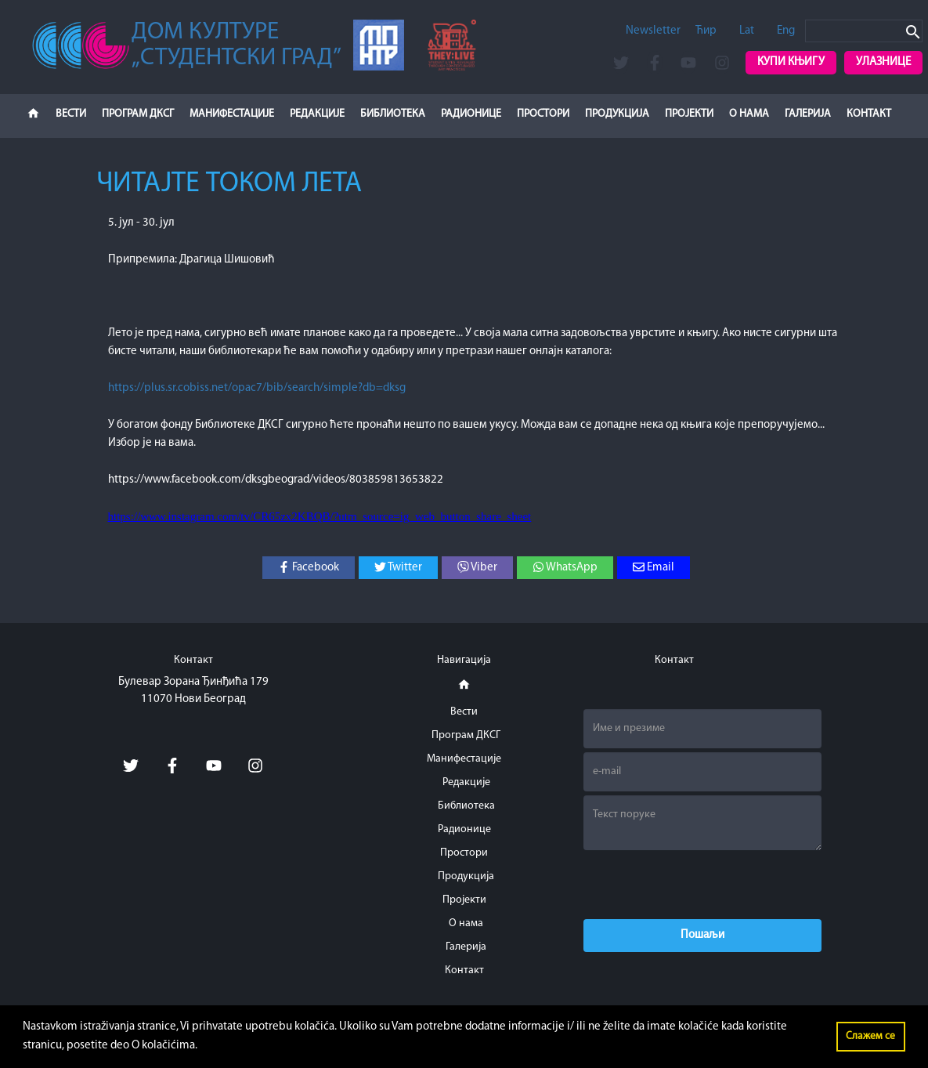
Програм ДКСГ (138, 114)
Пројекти (689, 114)
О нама (749, 114)
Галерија (808, 114)
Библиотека (392, 114)
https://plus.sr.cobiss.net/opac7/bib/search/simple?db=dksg (257, 388)
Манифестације (232, 114)
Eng (786, 31)
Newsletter (653, 31)
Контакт (869, 114)
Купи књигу (791, 62)
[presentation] (702, 884)
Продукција (617, 114)
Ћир (706, 31)
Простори (543, 114)
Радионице (471, 114)
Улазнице (883, 62)
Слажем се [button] (870, 1036)
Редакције (317, 114)
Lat (746, 31)
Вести (71, 114)
